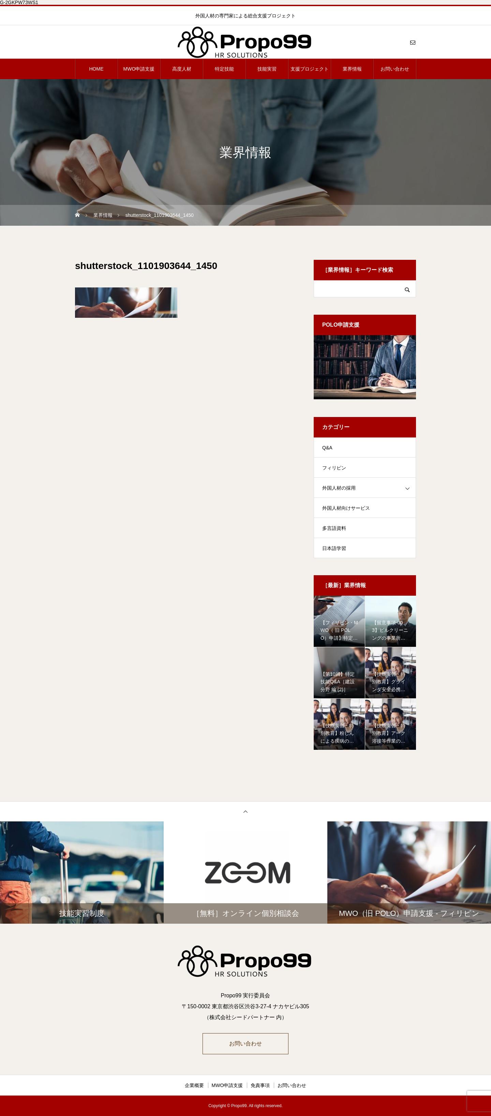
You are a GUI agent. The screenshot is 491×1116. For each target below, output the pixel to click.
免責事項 (260, 1085)
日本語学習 (334, 548)
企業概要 (194, 1085)
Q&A (327, 447)
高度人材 (181, 69)
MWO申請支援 (139, 69)
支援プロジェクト (310, 69)
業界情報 (352, 69)
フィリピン (334, 468)
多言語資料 (334, 528)
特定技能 (224, 69)
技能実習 (267, 69)
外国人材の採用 (339, 488)
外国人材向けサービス (346, 508)
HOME (96, 69)
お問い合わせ (395, 69)
